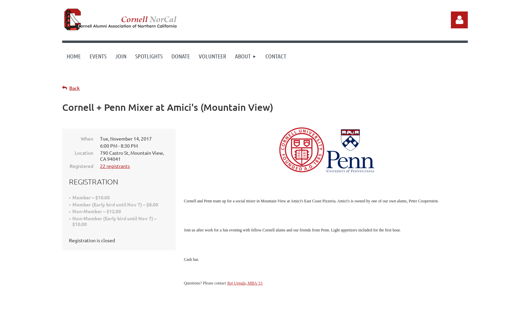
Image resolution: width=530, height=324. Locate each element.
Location (84, 153)
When (87, 138)
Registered (81, 166)
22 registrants (115, 166)
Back (74, 88)
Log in (459, 19)
